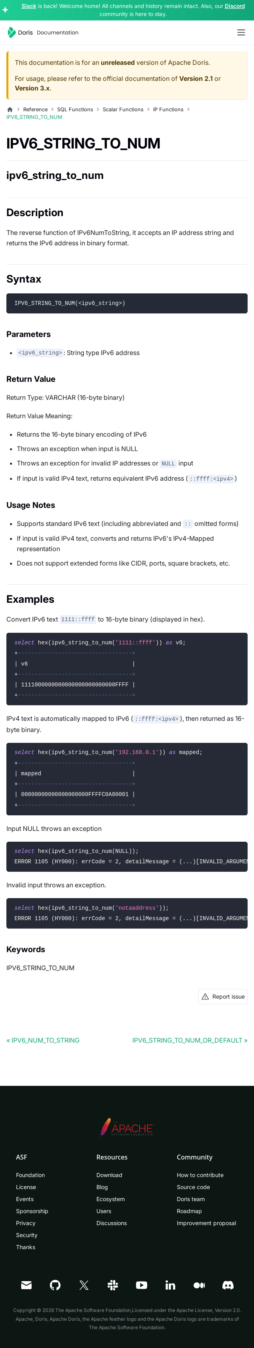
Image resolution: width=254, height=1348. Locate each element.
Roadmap (189, 1211)
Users (103, 1211)
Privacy (26, 1223)
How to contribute (200, 1174)
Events (25, 1199)
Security (27, 1235)
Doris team (191, 1199)
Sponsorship (32, 1211)
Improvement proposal (206, 1223)
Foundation (30, 1174)
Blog (102, 1187)
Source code (193, 1187)
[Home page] (10, 109)
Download (109, 1174)
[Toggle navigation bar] (241, 32)
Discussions (111, 1223)
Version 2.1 (196, 78)
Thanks (25, 1247)
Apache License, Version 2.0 (208, 1310)
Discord (235, 6)
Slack (29, 6)
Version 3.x (32, 88)
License (26, 1187)
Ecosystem (110, 1199)
